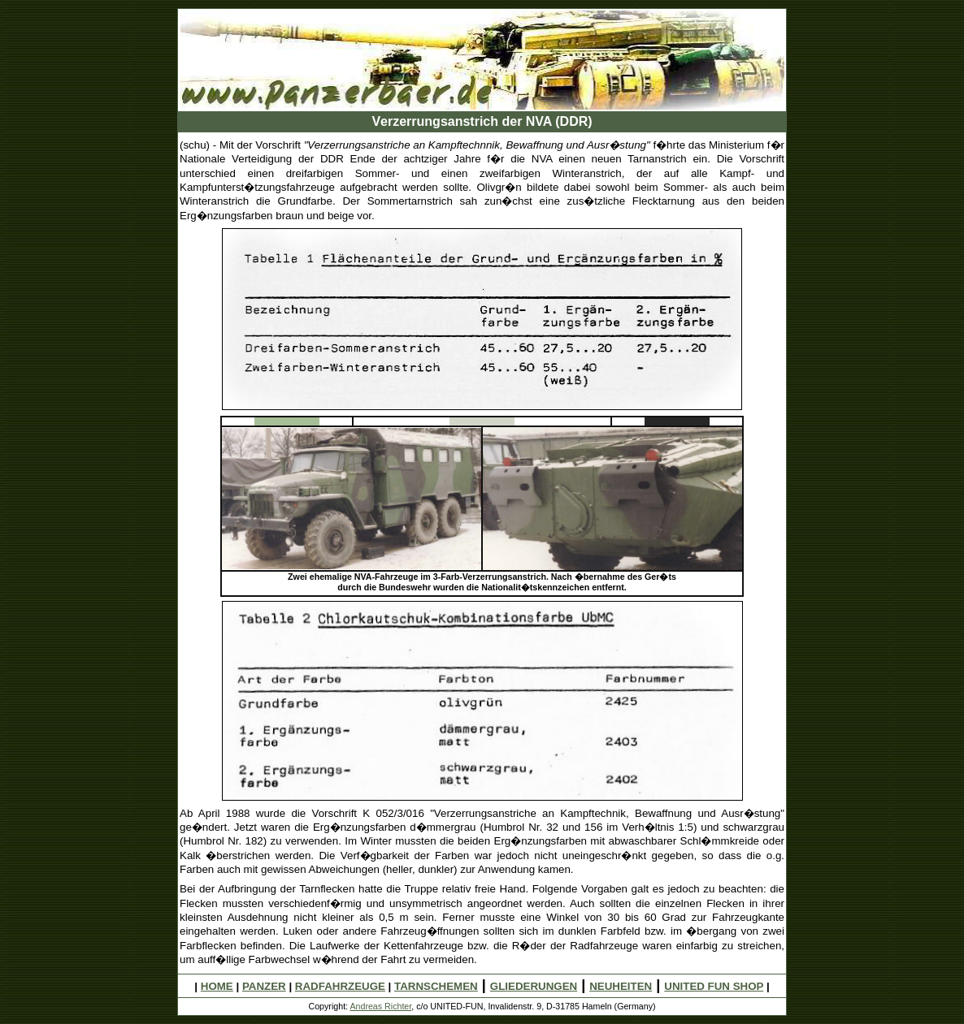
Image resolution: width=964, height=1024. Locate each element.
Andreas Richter (380, 1006)
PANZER (264, 986)
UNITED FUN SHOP (713, 986)
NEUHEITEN (620, 986)
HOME (217, 986)
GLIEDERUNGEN (533, 986)
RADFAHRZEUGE (340, 986)
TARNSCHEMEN (436, 986)
